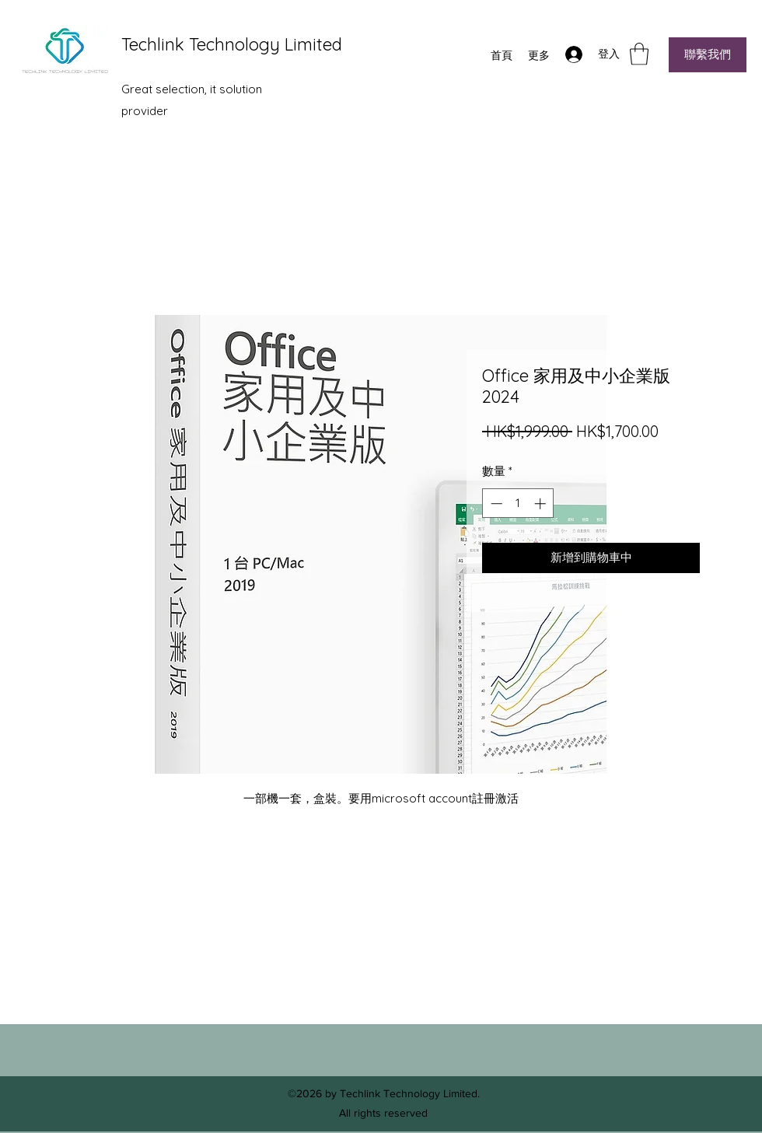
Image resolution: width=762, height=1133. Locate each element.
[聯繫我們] (707, 54)
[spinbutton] (518, 503)
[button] (639, 54)
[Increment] (541, 503)
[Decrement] (494, 503)
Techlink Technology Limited (231, 44)
